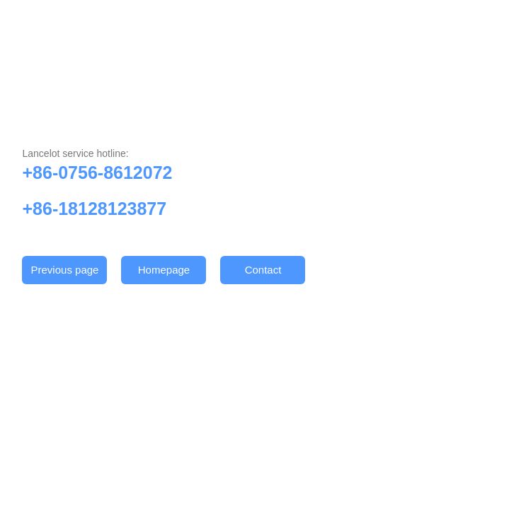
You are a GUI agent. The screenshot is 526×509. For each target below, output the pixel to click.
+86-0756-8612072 (97, 172)
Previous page (65, 270)
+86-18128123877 (94, 208)
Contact (263, 270)
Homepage (164, 270)
